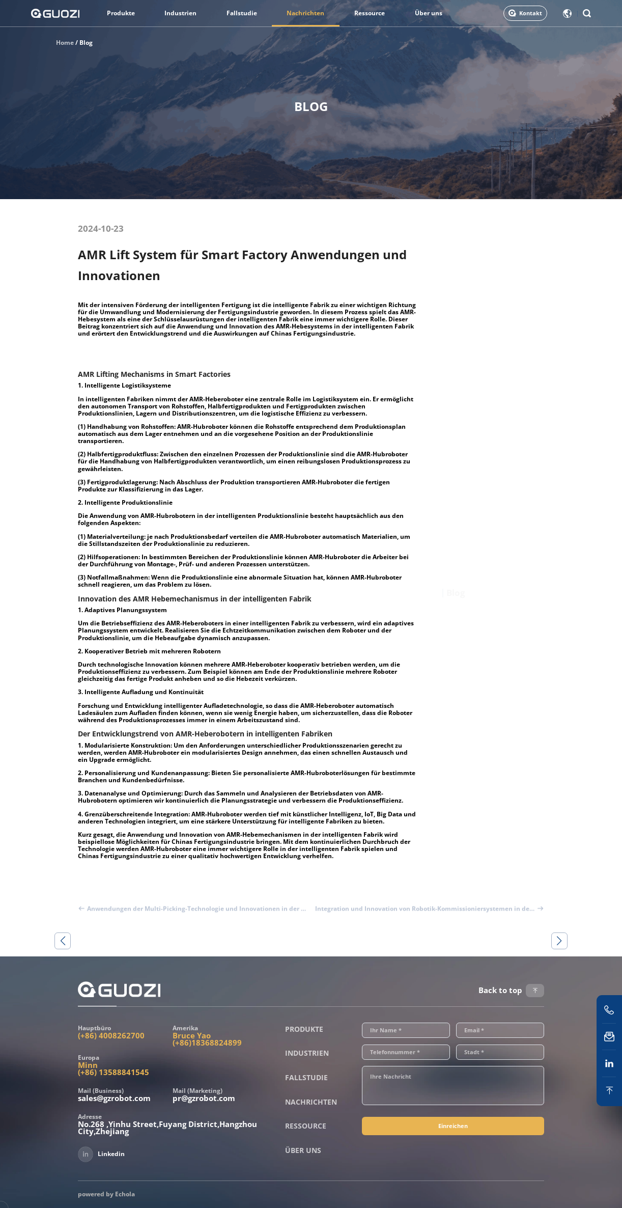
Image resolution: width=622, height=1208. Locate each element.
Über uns (428, 13)
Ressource (369, 13)
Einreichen (453, 1126)
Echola (125, 1194)
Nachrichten (305, 13)
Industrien (180, 13)
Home (65, 42)
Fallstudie (242, 13)
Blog (86, 42)
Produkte (121, 13)
